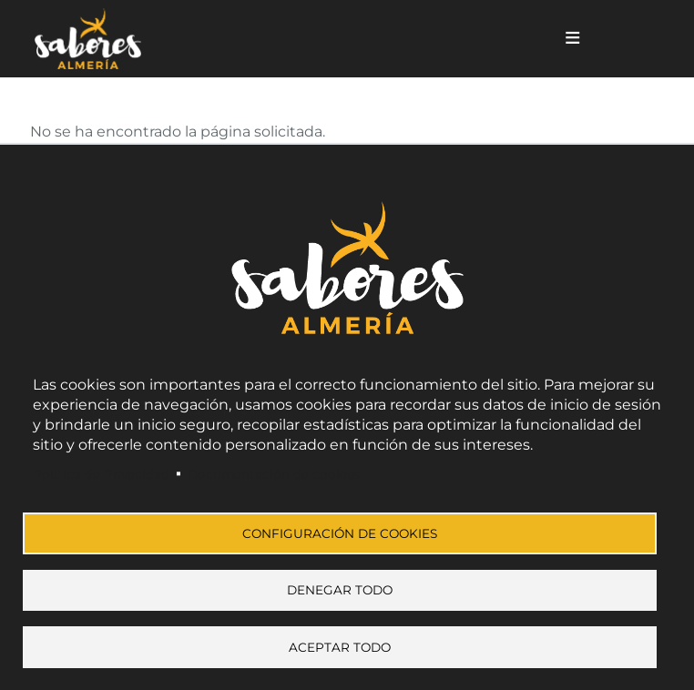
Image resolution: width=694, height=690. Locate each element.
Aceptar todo (340, 646)
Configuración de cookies (339, 528)
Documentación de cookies (274, 467)
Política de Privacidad (101, 467)
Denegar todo (340, 587)
